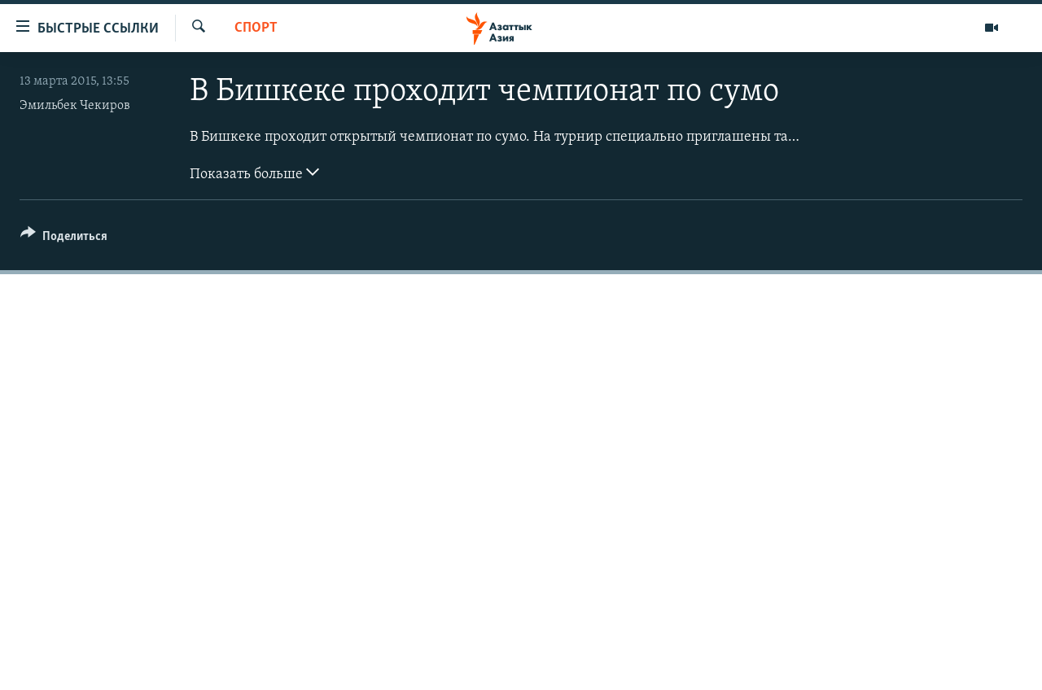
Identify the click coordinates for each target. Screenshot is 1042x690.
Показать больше (254, 172)
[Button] (63, 238)
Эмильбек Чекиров (75, 105)
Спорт (256, 28)
